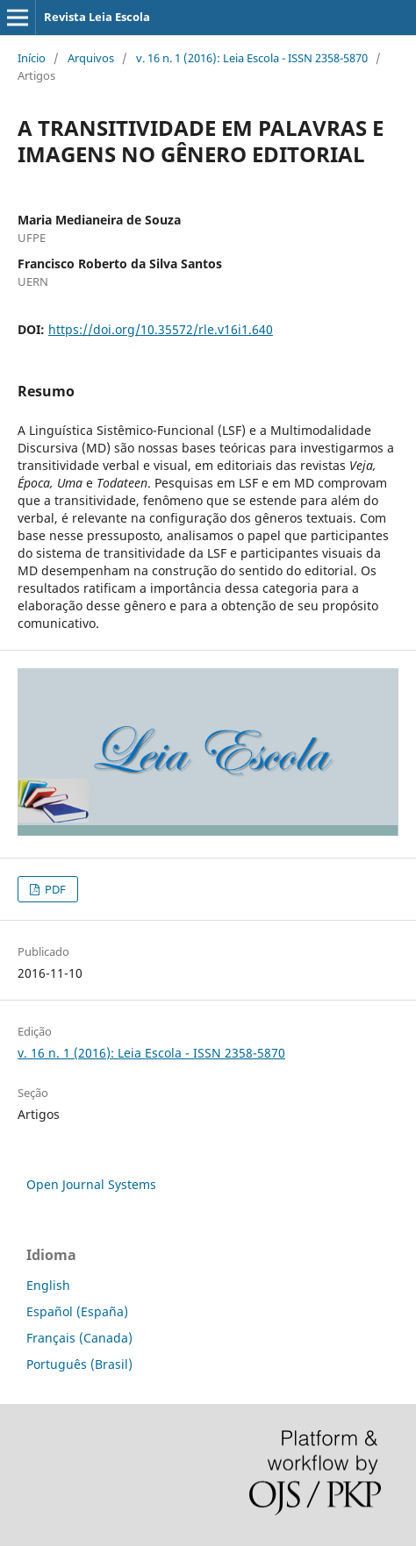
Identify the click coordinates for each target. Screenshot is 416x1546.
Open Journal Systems (91, 1184)
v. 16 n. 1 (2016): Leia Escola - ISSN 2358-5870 (252, 58)
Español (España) (77, 1311)
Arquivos (91, 58)
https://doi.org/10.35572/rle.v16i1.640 (160, 329)
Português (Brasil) (79, 1364)
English (48, 1285)
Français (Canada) (79, 1337)
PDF (54, 889)
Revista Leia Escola (97, 17)
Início (32, 58)
